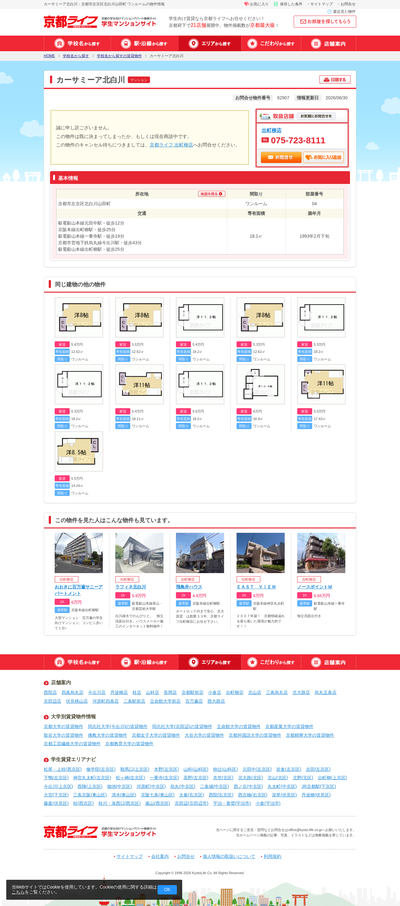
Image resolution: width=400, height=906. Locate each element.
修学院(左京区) (100, 769)
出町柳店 (272, 130)
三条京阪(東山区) (90, 794)
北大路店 (301, 692)
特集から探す (271, 43)
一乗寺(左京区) (164, 777)
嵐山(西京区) (157, 803)
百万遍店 (194, 701)
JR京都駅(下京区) (319, 786)
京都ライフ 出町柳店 (171, 144)
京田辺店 (52, 701)
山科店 (152, 692)
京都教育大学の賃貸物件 (129, 743)
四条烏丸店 (72, 692)
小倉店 (214, 692)
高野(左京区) (195, 777)
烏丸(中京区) (182, 786)
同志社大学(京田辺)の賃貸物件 (182, 726)
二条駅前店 (134, 701)
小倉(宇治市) (268, 803)
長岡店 (170, 692)
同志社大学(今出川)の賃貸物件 (118, 726)
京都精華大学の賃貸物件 (310, 735)
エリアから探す (209, 43)
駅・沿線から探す (144, 43)
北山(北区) (278, 777)
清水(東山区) (124, 794)
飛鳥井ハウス (189, 586)
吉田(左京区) (318, 769)
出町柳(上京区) (332, 777)
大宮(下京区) (56, 794)
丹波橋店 (119, 692)
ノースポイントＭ (314, 586)
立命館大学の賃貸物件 (239, 726)
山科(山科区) (195, 769)
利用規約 (272, 856)
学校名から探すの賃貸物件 (119, 56)
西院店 (50, 692)
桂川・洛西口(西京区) (119, 803)
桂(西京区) (83, 803)
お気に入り (259, 4)
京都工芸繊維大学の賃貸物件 (72, 743)
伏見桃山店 (77, 701)
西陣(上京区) (90, 786)
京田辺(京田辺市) (191, 803)
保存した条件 (291, 4)
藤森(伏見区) (56, 803)
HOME (49, 56)
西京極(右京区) (252, 794)
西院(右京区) (221, 794)
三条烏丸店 (277, 692)
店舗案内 (328, 43)
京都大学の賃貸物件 (63, 726)
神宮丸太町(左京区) (92, 777)
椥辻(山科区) (225, 769)
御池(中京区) (119, 786)
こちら (18, 891)
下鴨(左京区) (56, 777)
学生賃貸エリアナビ (73, 759)
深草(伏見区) (284, 794)
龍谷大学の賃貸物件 (63, 735)
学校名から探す (77, 43)
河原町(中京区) (151, 786)
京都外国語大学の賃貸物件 (255, 735)
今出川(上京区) (58, 786)
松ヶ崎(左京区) (130, 777)
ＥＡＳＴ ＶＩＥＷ (256, 586)
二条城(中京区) (214, 786)
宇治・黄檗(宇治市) (232, 803)
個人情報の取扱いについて (229, 856)
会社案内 (160, 856)
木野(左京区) (166, 769)
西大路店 (216, 701)
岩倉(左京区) (288, 769)
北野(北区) (303, 777)
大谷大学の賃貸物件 (204, 735)
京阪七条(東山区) (157, 794)
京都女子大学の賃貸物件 (156, 735)
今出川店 (97, 692)
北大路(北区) (250, 777)
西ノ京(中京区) (248, 786)
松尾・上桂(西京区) (63, 769)
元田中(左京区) (257, 769)
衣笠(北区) (223, 777)
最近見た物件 (344, 11)
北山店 (254, 692)
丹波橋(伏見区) (316, 794)
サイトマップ (321, 4)
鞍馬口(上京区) (134, 769)
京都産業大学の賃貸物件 (289, 726)
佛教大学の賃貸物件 (107, 735)
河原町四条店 (105, 701)
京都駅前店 (192, 692)
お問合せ (348, 4)
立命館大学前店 (165, 701)
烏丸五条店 (326, 692)
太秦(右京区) (191, 794)
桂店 (136, 692)
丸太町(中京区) (282, 786)
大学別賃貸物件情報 (73, 716)
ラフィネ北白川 (130, 586)
